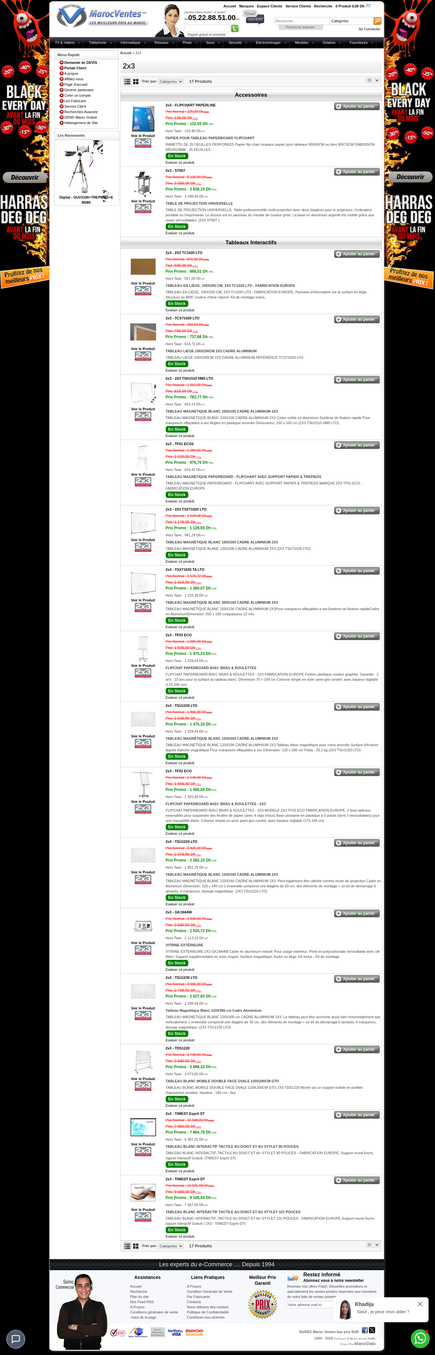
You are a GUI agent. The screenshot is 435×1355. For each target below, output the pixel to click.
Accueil (126, 53)
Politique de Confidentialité (208, 1312)
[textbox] (302, 21)
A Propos (194, 1286)
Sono (210, 42)
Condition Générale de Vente (209, 1291)
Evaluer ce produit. (180, 162)
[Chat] (15, 1339)
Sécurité (235, 42)
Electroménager (268, 42)
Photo (187, 42)
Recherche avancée (300, 27)
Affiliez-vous (74, 79)
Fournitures (359, 42)
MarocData (364, 1343)
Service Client (75, 106)
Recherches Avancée (81, 112)
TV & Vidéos (65, 42)
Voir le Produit (143, 136)
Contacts (194, 1302)
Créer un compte (77, 95)
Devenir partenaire (79, 90)
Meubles (302, 42)
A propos (71, 73)
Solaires (329, 42)
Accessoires (251, 95)
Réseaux (161, 42)
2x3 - (191, 105)
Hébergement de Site (81, 123)
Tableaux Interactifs (250, 242)
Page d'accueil (75, 84)
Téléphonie (97, 42)
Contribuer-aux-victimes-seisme (206, 1319)
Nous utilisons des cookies (208, 1307)
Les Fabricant (75, 101)
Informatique (130, 42)
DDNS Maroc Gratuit (80, 117)
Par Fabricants (198, 1297)
